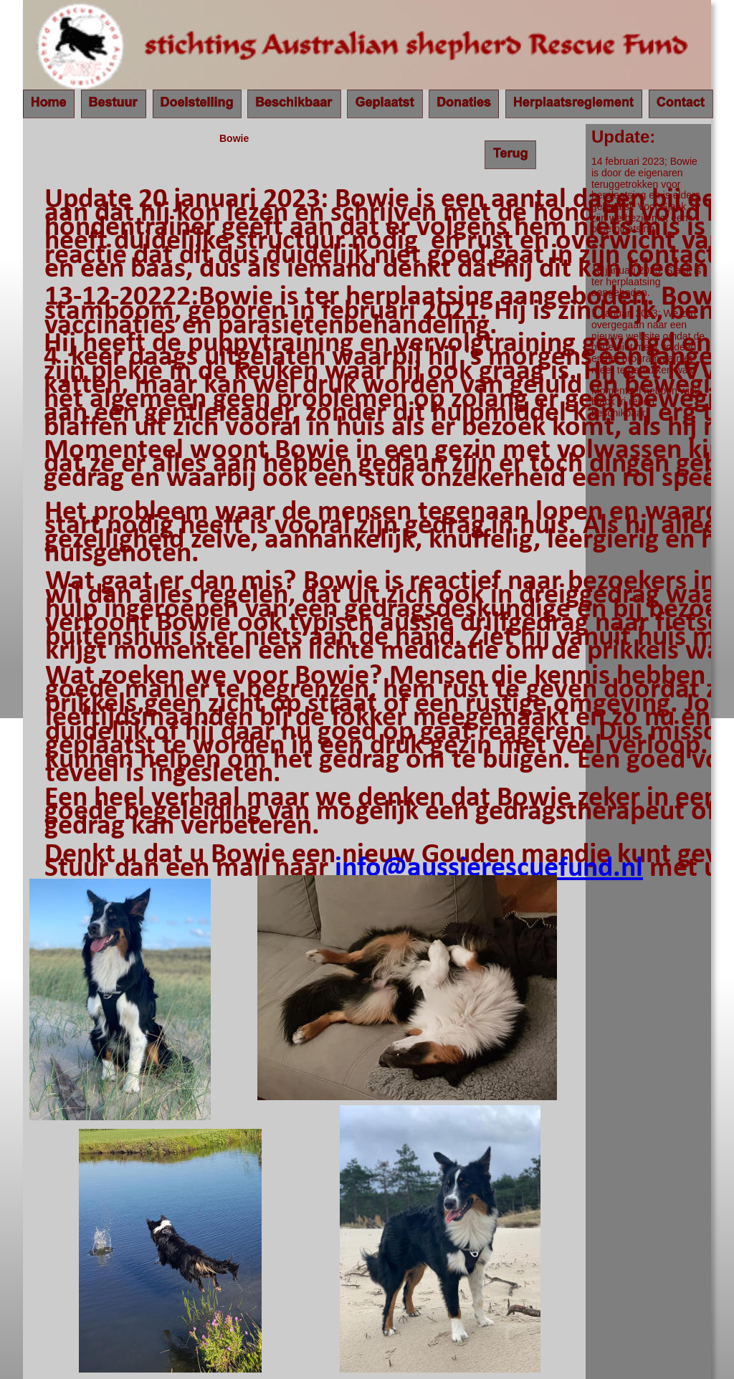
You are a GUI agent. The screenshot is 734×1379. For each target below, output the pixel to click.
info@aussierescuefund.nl (489, 868)
